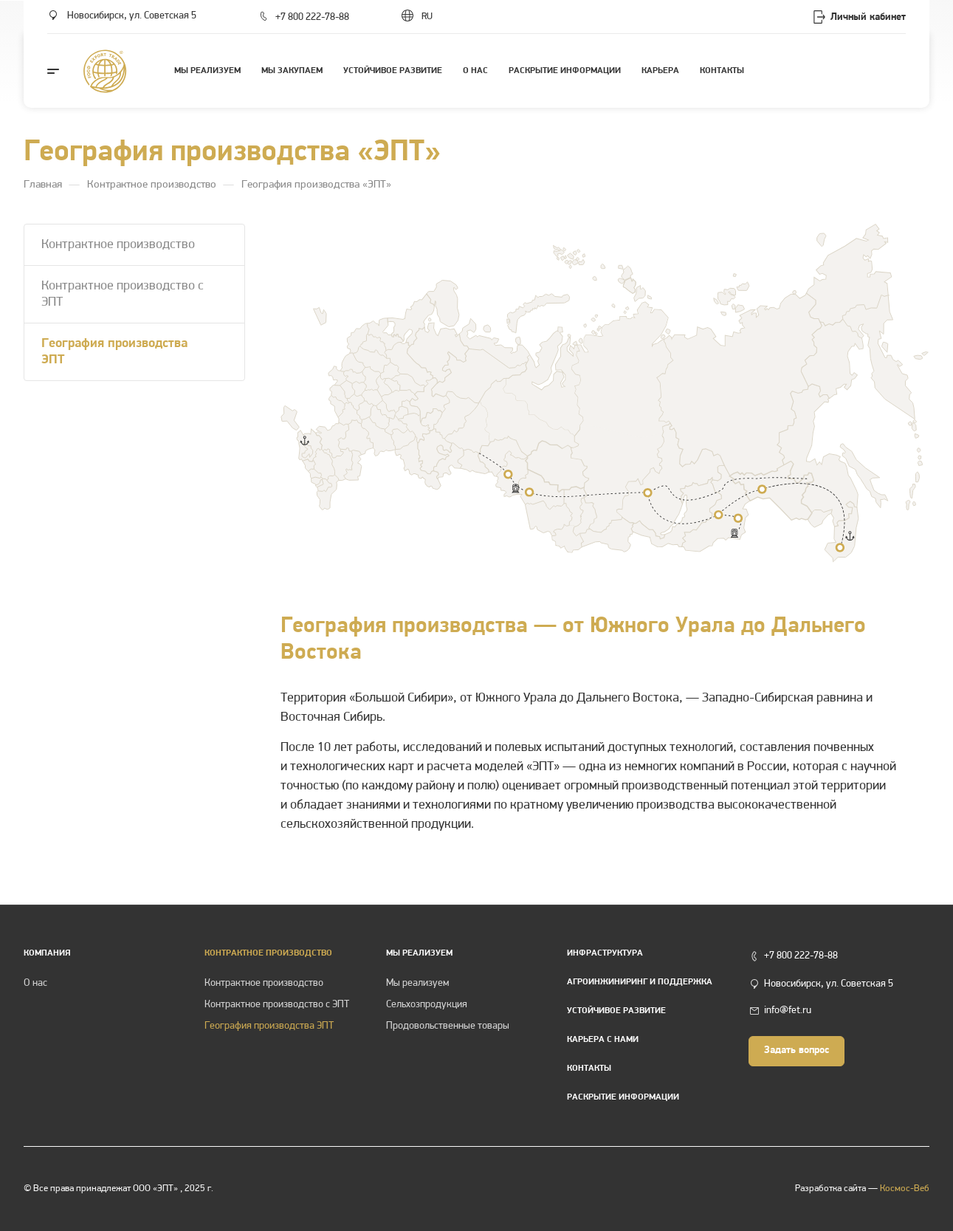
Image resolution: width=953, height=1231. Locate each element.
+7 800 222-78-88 (312, 17)
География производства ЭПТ (114, 352)
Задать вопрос (796, 1050)
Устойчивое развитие (616, 1011)
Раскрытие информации (623, 1097)
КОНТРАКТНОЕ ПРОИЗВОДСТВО (268, 953)
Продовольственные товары (447, 1026)
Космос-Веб (904, 1188)
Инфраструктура (605, 953)
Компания (47, 953)
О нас (35, 983)
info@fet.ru (787, 1010)
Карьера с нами (603, 1039)
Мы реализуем (419, 953)
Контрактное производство (118, 245)
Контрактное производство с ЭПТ (122, 294)
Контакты (589, 1068)
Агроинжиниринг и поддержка (639, 982)
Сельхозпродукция (426, 1004)
